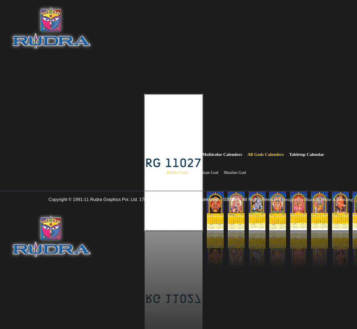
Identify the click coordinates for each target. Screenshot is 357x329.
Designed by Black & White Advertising (317, 199)
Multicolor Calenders (222, 154)
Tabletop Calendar (306, 154)
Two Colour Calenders (176, 154)
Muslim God (235, 172)
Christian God (206, 172)
